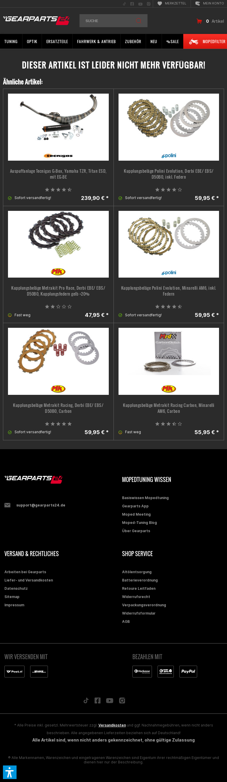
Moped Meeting (136, 514)
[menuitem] (124, 3)
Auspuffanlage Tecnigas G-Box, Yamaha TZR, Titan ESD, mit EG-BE (58, 174)
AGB (126, 621)
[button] (10, 772)
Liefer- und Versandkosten (28, 580)
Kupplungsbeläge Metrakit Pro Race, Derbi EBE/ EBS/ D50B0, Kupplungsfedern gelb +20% (58, 291)
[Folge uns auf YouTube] (109, 702)
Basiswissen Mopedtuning (145, 498)
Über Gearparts (136, 531)
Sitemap (12, 596)
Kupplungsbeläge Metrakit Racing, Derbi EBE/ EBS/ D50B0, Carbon (58, 408)
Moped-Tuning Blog (139, 522)
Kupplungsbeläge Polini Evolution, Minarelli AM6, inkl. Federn (168, 291)
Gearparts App (135, 506)
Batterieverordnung (140, 580)
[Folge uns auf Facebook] (97, 702)
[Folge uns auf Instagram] (122, 702)
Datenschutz (16, 588)
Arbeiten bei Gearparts (25, 572)
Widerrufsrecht (136, 596)
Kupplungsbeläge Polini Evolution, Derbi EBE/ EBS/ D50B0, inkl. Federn (169, 174)
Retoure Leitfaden (138, 588)
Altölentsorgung (137, 572)
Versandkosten (112, 725)
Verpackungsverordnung (144, 605)
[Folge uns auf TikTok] (86, 702)
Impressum (14, 605)
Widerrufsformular (138, 613)
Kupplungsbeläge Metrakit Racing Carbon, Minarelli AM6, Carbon (169, 408)
